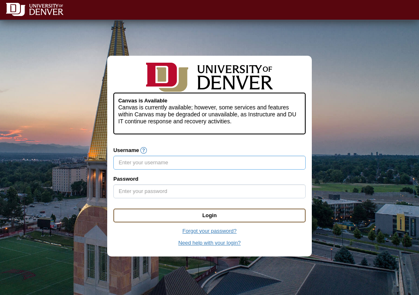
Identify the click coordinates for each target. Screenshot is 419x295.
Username (126, 150)
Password (125, 179)
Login (209, 215)
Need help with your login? (209, 243)
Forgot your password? (209, 231)
